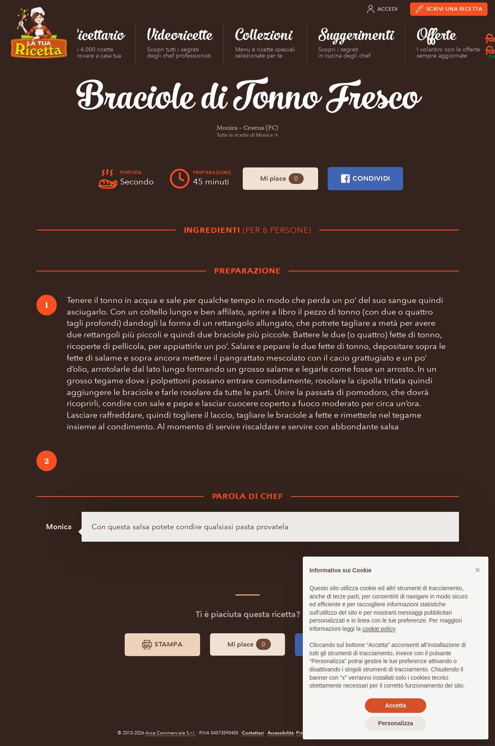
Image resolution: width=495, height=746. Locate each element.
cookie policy (378, 628)
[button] (477, 569)
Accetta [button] (395, 705)
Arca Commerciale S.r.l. (170, 733)
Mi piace (281, 178)
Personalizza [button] (395, 723)
